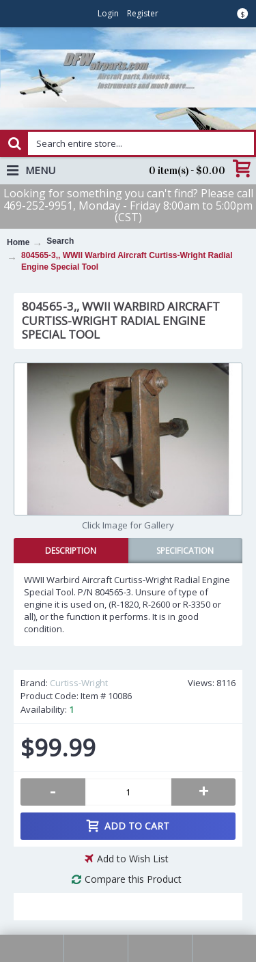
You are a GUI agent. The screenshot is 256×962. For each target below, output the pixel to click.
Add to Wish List (133, 858)
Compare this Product (133, 879)
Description (70, 550)
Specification (185, 550)
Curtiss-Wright (79, 683)
